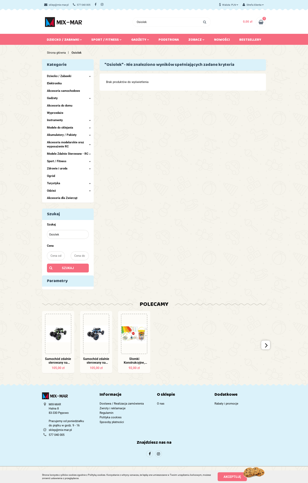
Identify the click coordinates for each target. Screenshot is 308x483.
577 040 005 (81, 4)
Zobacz (196, 40)
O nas (160, 403)
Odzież (69, 190)
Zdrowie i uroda (69, 168)
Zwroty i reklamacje (113, 408)
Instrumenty (69, 120)
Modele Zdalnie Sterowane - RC (69, 153)
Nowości (222, 40)
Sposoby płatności (112, 422)
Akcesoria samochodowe (63, 91)
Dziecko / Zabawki (64, 40)
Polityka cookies (111, 417)
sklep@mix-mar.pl (56, 4)
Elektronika (54, 83)
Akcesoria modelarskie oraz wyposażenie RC (69, 144)
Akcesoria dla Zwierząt (62, 198)
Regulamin (106, 413)
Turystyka (69, 183)
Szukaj (68, 268)
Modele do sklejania (69, 127)
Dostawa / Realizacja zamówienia (122, 403)
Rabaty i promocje (226, 403)
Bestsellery (250, 40)
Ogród (51, 176)
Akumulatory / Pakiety (69, 135)
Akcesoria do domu (59, 105)
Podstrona (169, 40)
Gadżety (140, 40)
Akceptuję (232, 476)
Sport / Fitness (106, 40)
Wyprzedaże (55, 113)
